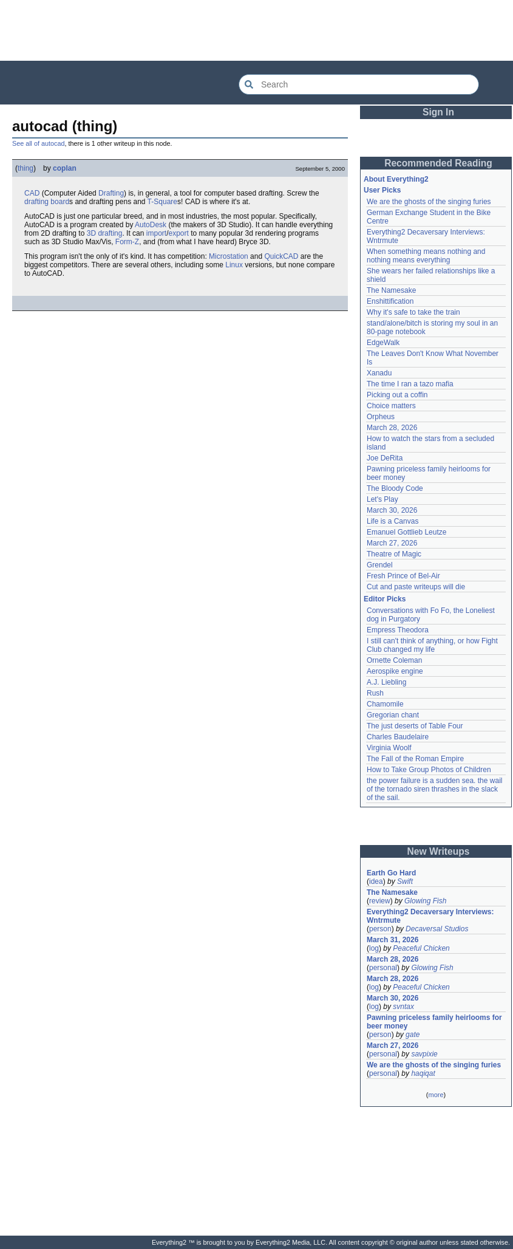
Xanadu (379, 373)
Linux (234, 265)
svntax (403, 1006)
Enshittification (390, 301)
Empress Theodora (398, 630)
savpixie (424, 1054)
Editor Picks (385, 599)
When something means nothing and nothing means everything (426, 255)
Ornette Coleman (394, 660)
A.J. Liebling (386, 682)
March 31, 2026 (392, 940)
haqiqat (423, 1073)
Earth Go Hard (391, 873)
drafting (110, 233)
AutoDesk (150, 225)
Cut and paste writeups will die (416, 587)
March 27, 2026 (392, 543)
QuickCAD (281, 256)
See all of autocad (38, 143)
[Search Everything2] (359, 84)
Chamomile (385, 704)
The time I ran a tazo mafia (410, 384)
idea (376, 881)
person (380, 929)
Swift (405, 881)
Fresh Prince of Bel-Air (403, 576)
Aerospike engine (395, 671)
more (435, 1094)
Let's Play (382, 499)
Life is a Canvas (392, 521)
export (178, 233)
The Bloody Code (395, 488)
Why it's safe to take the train (413, 312)
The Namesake (391, 290)
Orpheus (381, 416)
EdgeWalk (383, 342)
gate (413, 1034)
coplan (64, 168)
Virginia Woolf (389, 748)
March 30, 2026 (392, 510)
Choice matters (391, 406)
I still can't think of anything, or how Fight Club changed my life (432, 645)
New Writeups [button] (438, 851)
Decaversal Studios (437, 929)
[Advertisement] (257, 30)
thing (25, 168)
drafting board (46, 201)
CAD (31, 193)
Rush (375, 693)
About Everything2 (396, 179)
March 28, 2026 (392, 427)
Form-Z (127, 242)
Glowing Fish (425, 901)
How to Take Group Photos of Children (429, 769)
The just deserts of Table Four (415, 726)
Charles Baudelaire (398, 737)
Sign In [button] (438, 112)
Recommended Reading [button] (438, 163)
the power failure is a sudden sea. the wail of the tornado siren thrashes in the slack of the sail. (434, 789)
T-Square (162, 201)
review (379, 901)
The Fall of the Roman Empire (415, 759)
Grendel (380, 565)
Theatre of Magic (394, 554)
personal (383, 967)
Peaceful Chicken (421, 948)
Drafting (111, 193)
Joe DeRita (385, 458)
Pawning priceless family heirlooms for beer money (434, 1021)
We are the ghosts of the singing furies (429, 201)
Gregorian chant (393, 715)
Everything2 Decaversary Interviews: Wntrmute (430, 916)
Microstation (228, 256)
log (374, 948)
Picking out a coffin (397, 395)
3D (91, 233)
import (156, 233)
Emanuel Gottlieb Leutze (406, 532)
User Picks (382, 190)
